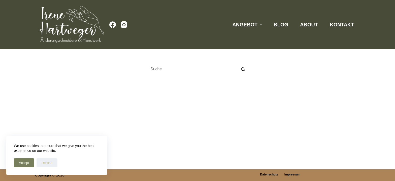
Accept (24, 163)
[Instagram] (124, 24)
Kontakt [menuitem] (342, 24)
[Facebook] (112, 24)
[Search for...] (197, 69)
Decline (47, 163)
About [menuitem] (309, 24)
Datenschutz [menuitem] (269, 174)
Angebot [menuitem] (247, 24)
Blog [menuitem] (281, 24)
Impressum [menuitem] (292, 174)
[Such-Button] (243, 69)
